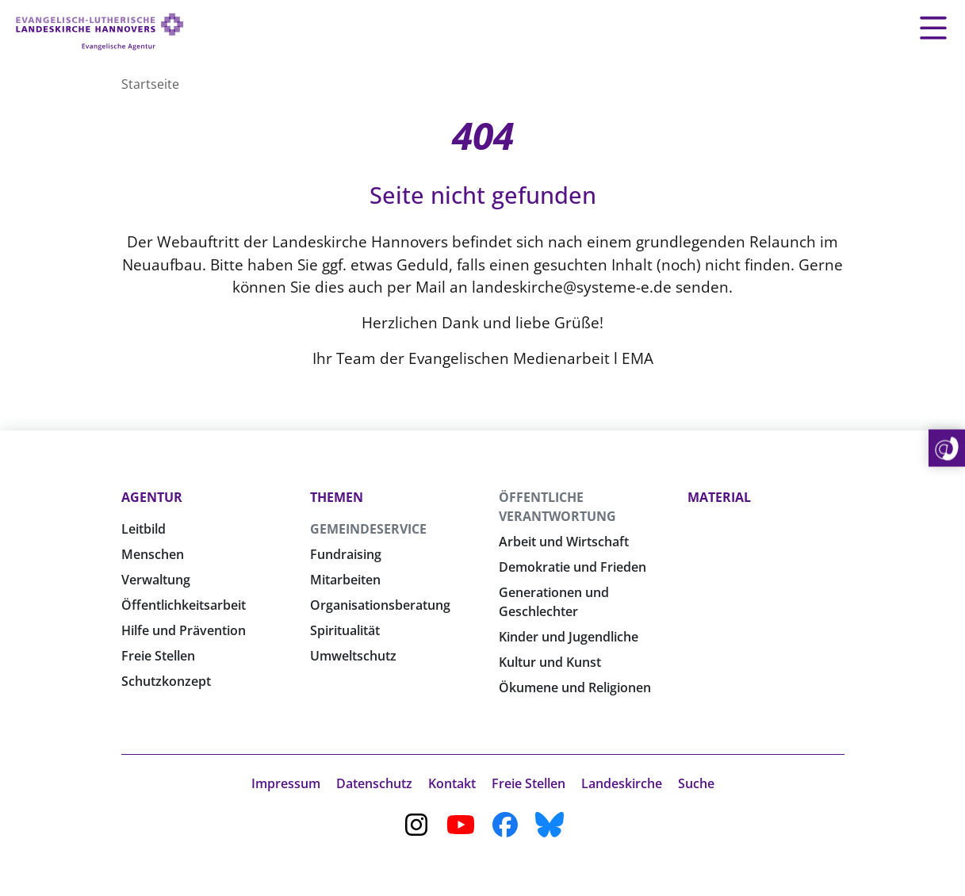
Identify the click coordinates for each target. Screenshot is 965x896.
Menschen (152, 554)
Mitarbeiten (345, 579)
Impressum (285, 783)
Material (719, 497)
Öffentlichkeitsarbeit (183, 605)
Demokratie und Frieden (572, 567)
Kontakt (452, 783)
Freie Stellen (158, 655)
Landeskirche (621, 783)
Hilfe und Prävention (183, 630)
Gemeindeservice (368, 529)
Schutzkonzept (166, 681)
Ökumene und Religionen (575, 687)
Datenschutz (374, 783)
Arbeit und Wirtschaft (564, 541)
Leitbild (143, 529)
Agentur (151, 497)
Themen (336, 497)
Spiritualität (345, 630)
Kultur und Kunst (550, 662)
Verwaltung (155, 579)
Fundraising (345, 554)
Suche (696, 783)
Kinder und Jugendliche (568, 636)
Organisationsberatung (380, 605)
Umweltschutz (353, 655)
